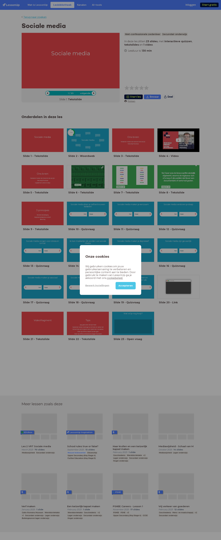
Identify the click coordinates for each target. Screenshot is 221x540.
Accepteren (125, 285)
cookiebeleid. (115, 278)
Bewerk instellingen (97, 285)
